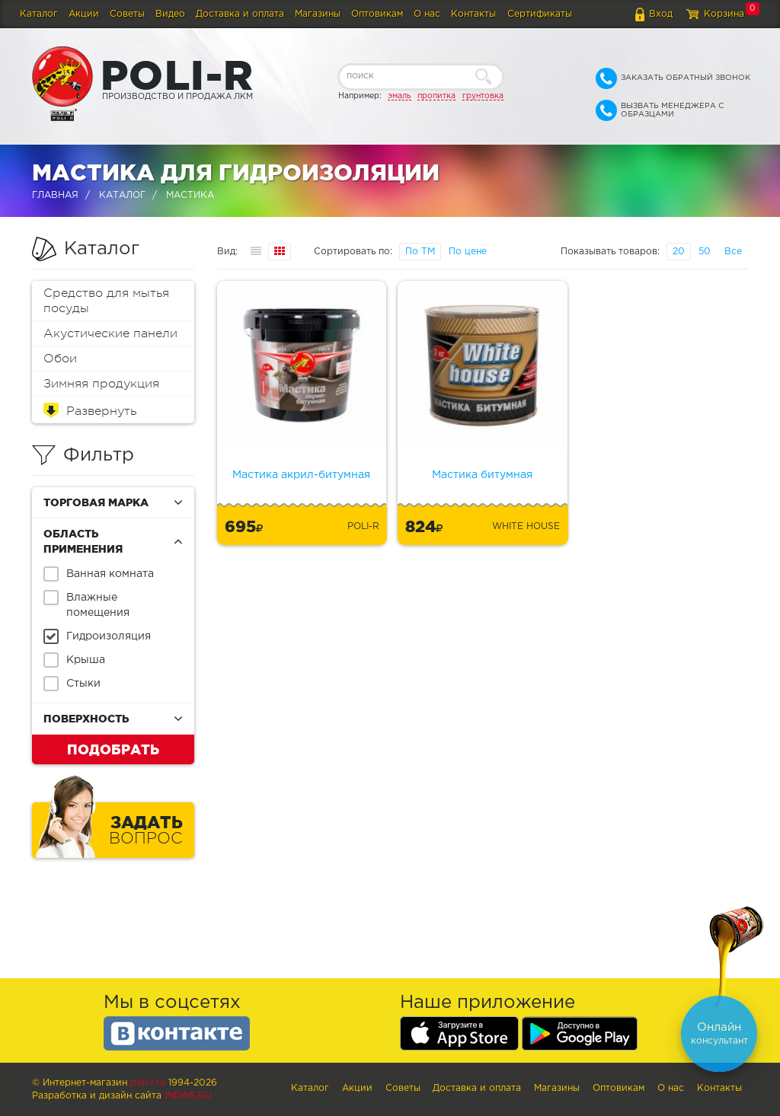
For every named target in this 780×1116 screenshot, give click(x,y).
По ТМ (420, 251)
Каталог (39, 14)
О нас (427, 14)
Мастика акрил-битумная (301, 475)
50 (704, 251)
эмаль (399, 96)
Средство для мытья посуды (106, 300)
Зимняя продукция (101, 384)
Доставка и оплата (240, 14)
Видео (170, 14)
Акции (84, 14)
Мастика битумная (482, 475)
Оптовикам (377, 14)
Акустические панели (110, 333)
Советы (127, 14)
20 (679, 251)
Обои (60, 358)
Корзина (724, 14)
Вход (661, 14)
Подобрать (113, 749)
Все (733, 251)
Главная (55, 195)
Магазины (317, 14)
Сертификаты (539, 14)
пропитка (436, 96)
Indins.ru (188, 1096)
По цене (468, 251)
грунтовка (482, 96)
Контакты (473, 14)
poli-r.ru (147, 1083)
